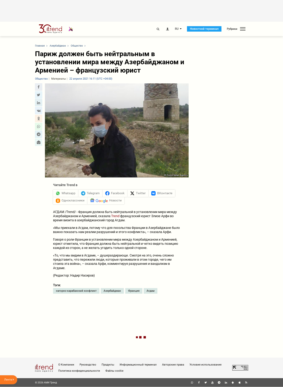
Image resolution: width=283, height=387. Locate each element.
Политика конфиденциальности (79, 371)
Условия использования (205, 364)
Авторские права (173, 364)
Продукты (108, 364)
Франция (134, 291)
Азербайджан (112, 291)
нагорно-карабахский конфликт (76, 291)
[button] (38, 87)
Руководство (88, 364)
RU (176, 28)
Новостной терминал (204, 29)
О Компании (66, 364)
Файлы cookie (114, 371)
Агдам (150, 291)
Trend (115, 216)
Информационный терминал (138, 364)
